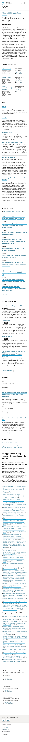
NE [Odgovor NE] (8, 720)
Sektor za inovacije (6, 77)
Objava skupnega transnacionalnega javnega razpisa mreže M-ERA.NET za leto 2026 (14, 273)
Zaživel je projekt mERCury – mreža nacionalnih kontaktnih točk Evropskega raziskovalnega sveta (13, 241)
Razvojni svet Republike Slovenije (9, 442)
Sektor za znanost (6, 69)
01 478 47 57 (8, 690)
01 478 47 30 (8, 702)
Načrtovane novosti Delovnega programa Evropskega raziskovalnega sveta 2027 (13, 218)
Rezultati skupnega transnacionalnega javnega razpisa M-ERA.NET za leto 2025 (13, 280)
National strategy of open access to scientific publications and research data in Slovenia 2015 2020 (14, 628)
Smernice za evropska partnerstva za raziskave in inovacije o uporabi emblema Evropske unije (14, 264)
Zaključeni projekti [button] (7, 370)
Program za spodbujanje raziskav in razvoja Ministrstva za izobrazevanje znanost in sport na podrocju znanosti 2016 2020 (14, 643)
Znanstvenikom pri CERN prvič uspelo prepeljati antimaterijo (13, 249)
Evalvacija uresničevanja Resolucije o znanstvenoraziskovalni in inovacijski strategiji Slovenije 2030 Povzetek (13, 496)
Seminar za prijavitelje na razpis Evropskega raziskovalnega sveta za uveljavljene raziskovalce (14, 394)
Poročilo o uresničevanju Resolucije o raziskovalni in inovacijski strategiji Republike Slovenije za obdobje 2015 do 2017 (15, 633)
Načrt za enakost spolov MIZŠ (10, 569)
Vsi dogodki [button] (5, 433)
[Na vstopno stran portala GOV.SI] (8, 5)
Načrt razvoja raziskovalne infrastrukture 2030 (13, 563)
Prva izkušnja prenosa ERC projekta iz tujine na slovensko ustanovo (14, 233)
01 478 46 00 (5, 727)
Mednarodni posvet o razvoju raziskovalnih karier (14, 419)
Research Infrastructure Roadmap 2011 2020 (13, 646)
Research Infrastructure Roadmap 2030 (12, 567)
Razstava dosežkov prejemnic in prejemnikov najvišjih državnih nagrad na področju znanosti (14, 288)
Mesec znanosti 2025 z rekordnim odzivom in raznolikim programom (14, 256)
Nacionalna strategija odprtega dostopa (12, 621)
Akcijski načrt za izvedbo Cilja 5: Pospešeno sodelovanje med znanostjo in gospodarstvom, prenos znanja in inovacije (13, 515)
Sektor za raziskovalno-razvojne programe (7, 87)
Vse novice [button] (5, 295)
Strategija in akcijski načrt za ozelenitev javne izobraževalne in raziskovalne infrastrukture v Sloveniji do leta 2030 (13, 590)
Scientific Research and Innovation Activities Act (14, 598)
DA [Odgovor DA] (3, 720)
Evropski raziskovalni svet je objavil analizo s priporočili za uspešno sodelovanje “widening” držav (14, 225)
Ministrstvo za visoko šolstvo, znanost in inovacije (12, 726)
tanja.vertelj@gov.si (9, 703)
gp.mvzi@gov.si (19, 73)
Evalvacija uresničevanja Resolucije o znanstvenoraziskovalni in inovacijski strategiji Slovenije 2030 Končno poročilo (13, 501)
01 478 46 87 (19, 72)
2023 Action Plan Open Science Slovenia (12, 587)
